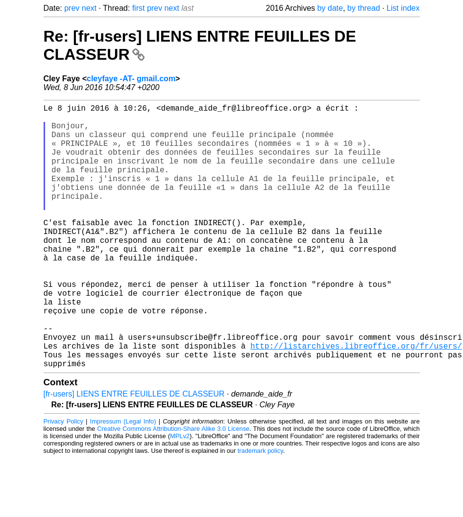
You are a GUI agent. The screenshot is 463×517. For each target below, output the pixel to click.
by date (329, 8)
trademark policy (260, 509)
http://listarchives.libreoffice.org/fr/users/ (356, 400)
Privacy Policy (63, 480)
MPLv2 (180, 494)
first (138, 8)
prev (71, 8)
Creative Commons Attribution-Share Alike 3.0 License (173, 487)
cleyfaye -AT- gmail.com (131, 78)
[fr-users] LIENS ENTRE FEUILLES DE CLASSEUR (134, 452)
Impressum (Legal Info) (123, 480)
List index (403, 8)
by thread (363, 8)
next (89, 8)
